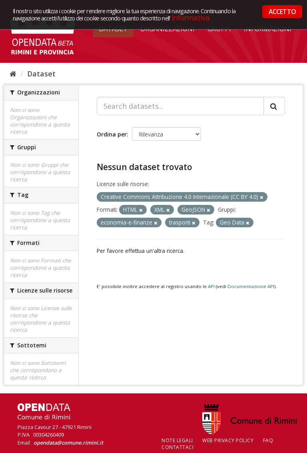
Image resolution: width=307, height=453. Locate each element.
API (211, 286)
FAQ (268, 440)
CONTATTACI (177, 447)
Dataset (41, 73)
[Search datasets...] (180, 106)
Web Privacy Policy (227, 440)
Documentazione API (250, 286)
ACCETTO (282, 11)
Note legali (177, 440)
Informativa (190, 17)
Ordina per (112, 134)
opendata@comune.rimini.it (68, 442)
